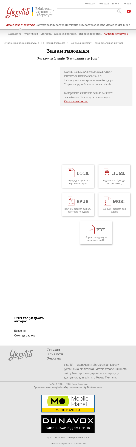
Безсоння (20, 330)
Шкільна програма (65, 33)
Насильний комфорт (81, 43)
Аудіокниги (31, 33)
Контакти (90, 3)
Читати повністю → (76, 101)
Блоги (115, 3)
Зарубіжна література (50, 25)
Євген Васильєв (79, 384)
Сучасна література (116, 33)
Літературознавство (92, 25)
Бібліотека (14, 33)
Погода (127, 3)
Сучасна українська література (20, 43)
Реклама (104, 3)
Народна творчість (90, 33)
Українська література (20, 26)
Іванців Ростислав (55, 43)
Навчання (71, 25)
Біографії (46, 33)
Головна (53, 349)
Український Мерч (118, 25)
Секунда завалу (24, 335)
